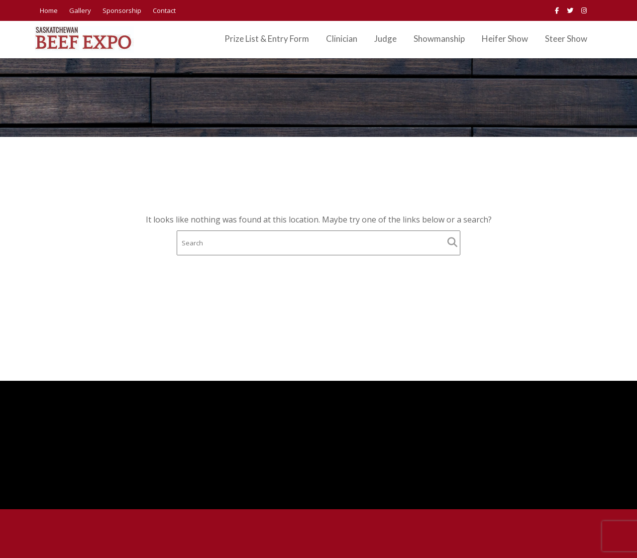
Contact (164, 10)
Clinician (341, 38)
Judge (385, 38)
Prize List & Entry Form (266, 38)
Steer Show (566, 38)
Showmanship (439, 38)
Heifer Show (505, 38)
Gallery (80, 10)
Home (49, 10)
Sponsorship (122, 10)
